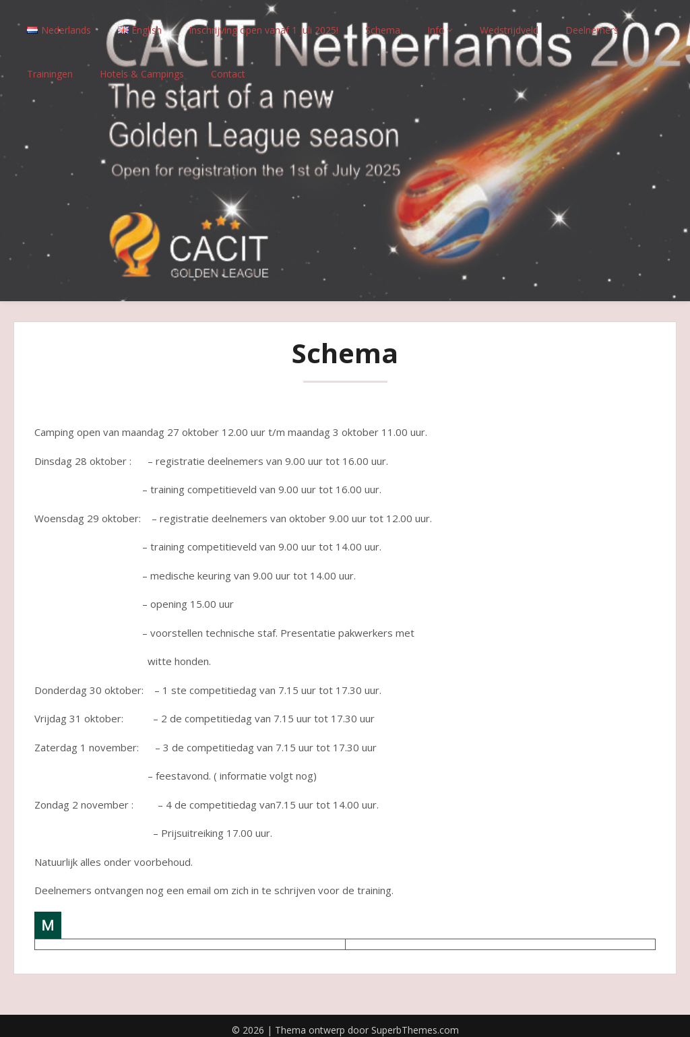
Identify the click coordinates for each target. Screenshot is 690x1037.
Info (436, 21)
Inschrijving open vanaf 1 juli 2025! (263, 21)
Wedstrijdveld (509, 21)
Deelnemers (592, 21)
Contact (228, 65)
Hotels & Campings (142, 65)
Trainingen (50, 65)
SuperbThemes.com (415, 1021)
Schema (382, 21)
